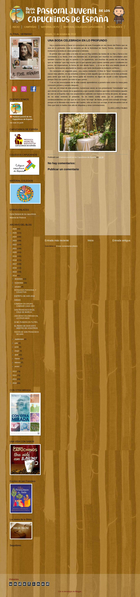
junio (17, 347)
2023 (14, 241)
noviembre (19, 283)
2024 (14, 237)
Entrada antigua (121, 240)
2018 (14, 260)
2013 (14, 371)
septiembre (19, 339)
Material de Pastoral (18, 218)
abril (17, 355)
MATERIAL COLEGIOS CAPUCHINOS (83, 27)
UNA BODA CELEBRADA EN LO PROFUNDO (26, 317)
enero (17, 366)
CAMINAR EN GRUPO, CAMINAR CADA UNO (24, 305)
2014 (14, 276)
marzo (17, 358)
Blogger (78, 591)
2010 (14, 383)
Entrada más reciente (57, 240)
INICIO (16, 27)
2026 (14, 229)
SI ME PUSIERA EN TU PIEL (26, 322)
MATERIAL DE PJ (50, 27)
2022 (14, 244)
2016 (14, 268)
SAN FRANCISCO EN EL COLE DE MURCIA (24, 311)
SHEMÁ (17, 300)
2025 (14, 233)
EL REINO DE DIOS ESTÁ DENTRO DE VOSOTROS (26, 327)
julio (16, 343)
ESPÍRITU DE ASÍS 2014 (24, 296)
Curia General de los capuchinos (23, 214)
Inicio (90, 240)
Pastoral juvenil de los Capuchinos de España (23, 118)
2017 (14, 264)
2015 (14, 272)
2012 (14, 375)
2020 (14, 252)
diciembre (19, 279)
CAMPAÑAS (30, 27)
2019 (14, 256)
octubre (18, 287)
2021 (14, 248)
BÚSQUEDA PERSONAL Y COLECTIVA (25, 291)
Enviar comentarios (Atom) (66, 246)
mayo (17, 351)
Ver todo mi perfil (16, 123)
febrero (18, 362)
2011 (14, 379)
